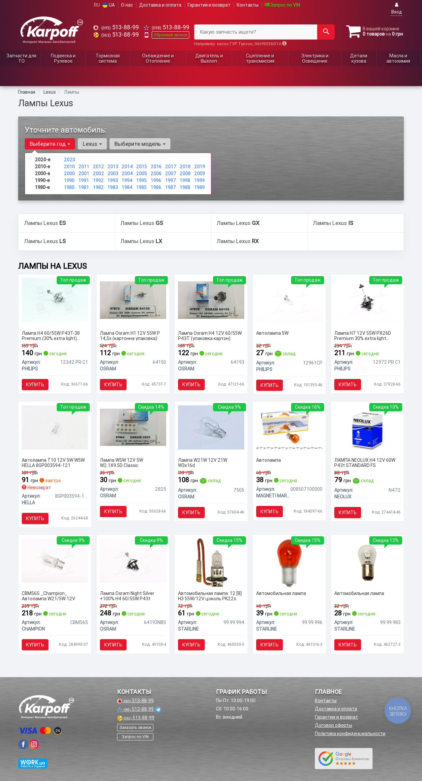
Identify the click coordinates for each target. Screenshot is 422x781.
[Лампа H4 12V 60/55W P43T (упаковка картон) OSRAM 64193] (211, 300)
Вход (396, 8)
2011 (83, 167)
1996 (156, 180)
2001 (83, 173)
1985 (141, 187)
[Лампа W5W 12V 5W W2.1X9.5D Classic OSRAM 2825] (133, 427)
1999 (199, 180)
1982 (98, 187)
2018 (185, 167)
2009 (199, 173)
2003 (112, 173)
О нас (127, 5)
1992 (98, 180)
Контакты (247, 5)
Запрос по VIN (282, 5)
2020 (69, 160)
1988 (185, 187)
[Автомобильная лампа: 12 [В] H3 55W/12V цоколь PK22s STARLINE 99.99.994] (211, 563)
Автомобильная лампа (281, 593)
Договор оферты (333, 725)
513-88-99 (116, 27)
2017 (170, 167)
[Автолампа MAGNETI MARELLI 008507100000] (289, 427)
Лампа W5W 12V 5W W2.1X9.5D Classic (121, 462)
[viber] (23, 744)
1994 (127, 180)
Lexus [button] (92, 143)
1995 (141, 180)
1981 (83, 187)
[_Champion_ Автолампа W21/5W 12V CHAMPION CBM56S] (55, 560)
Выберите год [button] (50, 143)
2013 (112, 167)
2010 (69, 167)
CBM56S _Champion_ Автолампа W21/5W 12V (48, 596)
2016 (156, 167)
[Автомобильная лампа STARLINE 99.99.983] (367, 563)
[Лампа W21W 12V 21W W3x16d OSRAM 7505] (211, 427)
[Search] (326, 32)
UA (109, 5)
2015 (141, 167)
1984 (127, 187)
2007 (170, 173)
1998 (185, 180)
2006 (156, 173)
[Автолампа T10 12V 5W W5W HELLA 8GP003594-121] (55, 427)
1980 (69, 187)
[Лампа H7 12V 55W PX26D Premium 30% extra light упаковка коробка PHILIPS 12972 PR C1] (367, 300)
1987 (170, 187)
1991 (83, 180)
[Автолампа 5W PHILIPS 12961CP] (289, 300)
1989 (199, 187)
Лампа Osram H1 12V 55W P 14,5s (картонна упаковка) (130, 335)
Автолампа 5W (272, 333)
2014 (127, 167)
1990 (69, 180)
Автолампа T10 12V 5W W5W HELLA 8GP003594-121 (53, 462)
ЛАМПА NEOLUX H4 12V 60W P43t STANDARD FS (364, 462)
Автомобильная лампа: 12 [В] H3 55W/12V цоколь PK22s (210, 596)
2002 (98, 173)
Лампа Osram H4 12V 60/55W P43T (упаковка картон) (210, 335)
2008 (185, 173)
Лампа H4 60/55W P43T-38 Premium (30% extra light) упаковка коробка (51, 335)
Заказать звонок (135, 727)
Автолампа (268, 460)
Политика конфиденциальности (350, 733)
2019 (199, 167)
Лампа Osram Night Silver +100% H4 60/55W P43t (127, 596)
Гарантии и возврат (336, 717)
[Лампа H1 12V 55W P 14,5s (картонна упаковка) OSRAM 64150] (133, 300)
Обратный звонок (170, 34)
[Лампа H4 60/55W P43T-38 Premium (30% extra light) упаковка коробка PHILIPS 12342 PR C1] (55, 300)
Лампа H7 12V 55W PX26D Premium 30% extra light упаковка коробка (362, 335)
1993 (112, 180)
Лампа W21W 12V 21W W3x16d (202, 462)
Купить (35, 385)
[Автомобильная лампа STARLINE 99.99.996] (289, 563)
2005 (141, 173)
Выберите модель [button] (140, 143)
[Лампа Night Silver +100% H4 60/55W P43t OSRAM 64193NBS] (133, 560)
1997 (170, 180)
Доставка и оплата (160, 5)
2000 (69, 173)
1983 (112, 187)
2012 (98, 167)
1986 (156, 187)
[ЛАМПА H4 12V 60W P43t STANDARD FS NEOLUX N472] (367, 430)
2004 (127, 173)
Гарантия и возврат (209, 5)
